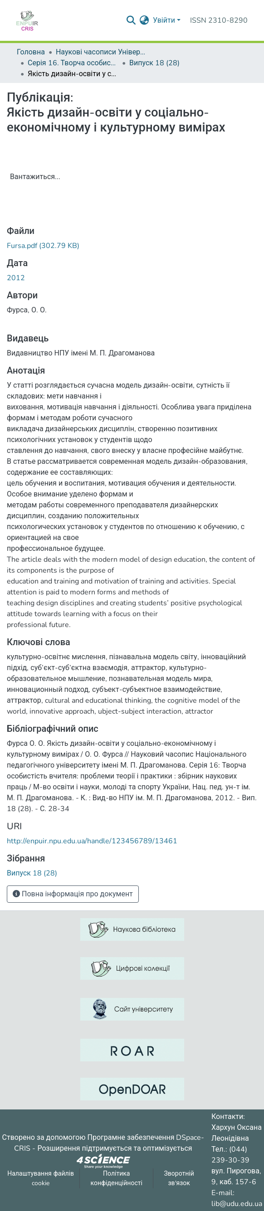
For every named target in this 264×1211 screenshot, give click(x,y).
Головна (31, 52)
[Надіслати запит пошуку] (131, 20)
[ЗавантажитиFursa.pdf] (43, 246)
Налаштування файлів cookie (40, 1178)
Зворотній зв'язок (179, 1178)
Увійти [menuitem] (164, 20)
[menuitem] (144, 20)
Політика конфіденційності (116, 1178)
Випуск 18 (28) (154, 63)
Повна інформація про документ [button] (73, 894)
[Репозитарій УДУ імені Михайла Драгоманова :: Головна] (27, 20)
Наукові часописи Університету (101, 52)
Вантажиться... (35, 177)
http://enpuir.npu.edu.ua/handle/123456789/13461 (92, 841)
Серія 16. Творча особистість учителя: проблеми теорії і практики (73, 63)
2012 (16, 278)
